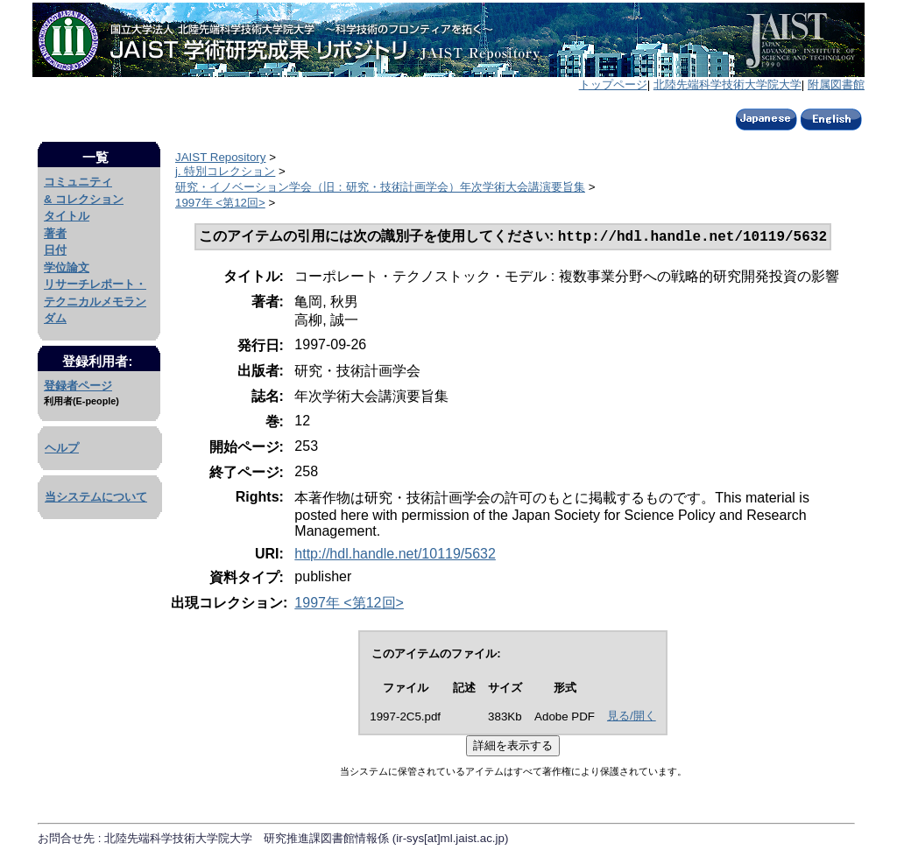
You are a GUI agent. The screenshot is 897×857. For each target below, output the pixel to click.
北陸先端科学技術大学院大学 (727, 84)
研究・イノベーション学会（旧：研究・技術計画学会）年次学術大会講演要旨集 (380, 186)
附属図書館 (836, 84)
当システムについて (96, 496)
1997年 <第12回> (220, 202)
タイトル (66, 215)
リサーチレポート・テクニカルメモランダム (95, 301)
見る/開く (631, 717)
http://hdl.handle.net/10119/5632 (395, 555)
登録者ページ (78, 385)
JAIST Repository (220, 157)
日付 (55, 249)
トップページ (613, 84)
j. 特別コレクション (225, 171)
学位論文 (66, 267)
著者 (55, 233)
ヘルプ (62, 447)
